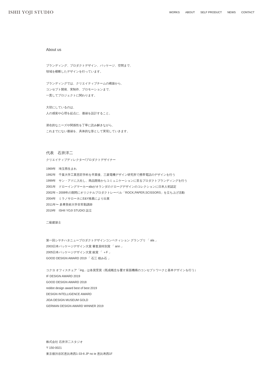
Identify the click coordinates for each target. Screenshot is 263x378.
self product (211, 12)
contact (247, 12)
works (174, 12)
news (231, 12)
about (190, 12)
